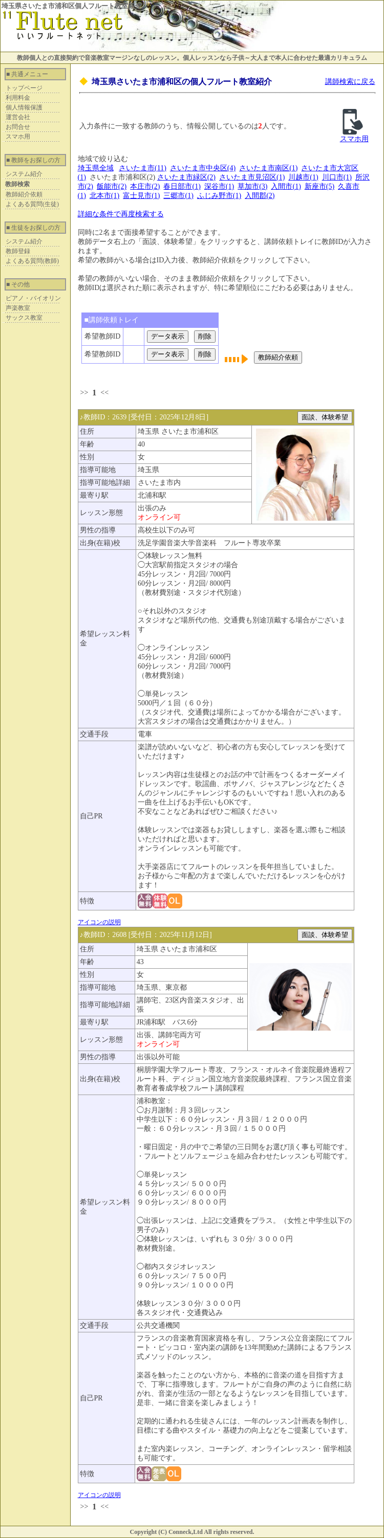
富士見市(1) (141, 195)
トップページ (24, 88)
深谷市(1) (219, 186)
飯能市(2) (111, 186)
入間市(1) (286, 186)
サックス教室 (24, 317)
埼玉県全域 (96, 168)
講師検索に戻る (350, 81)
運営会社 (18, 117)
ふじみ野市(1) (219, 195)
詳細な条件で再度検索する (121, 214)
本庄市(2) (145, 186)
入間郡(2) (259, 195)
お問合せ (18, 126)
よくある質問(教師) (32, 260)
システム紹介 (24, 173)
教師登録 (18, 251)
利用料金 (18, 97)
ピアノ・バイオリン (33, 298)
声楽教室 (18, 307)
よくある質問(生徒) (32, 204)
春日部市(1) (181, 186)
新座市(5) (319, 186)
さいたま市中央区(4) (203, 168)
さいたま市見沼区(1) (252, 177)
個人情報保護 (24, 107)
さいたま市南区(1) (268, 168)
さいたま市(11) (142, 168)
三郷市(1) (178, 195)
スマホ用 (18, 136)
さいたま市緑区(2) (186, 177)
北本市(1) (104, 195)
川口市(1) (337, 177)
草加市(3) (252, 186)
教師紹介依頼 (24, 194)
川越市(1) (303, 177)
